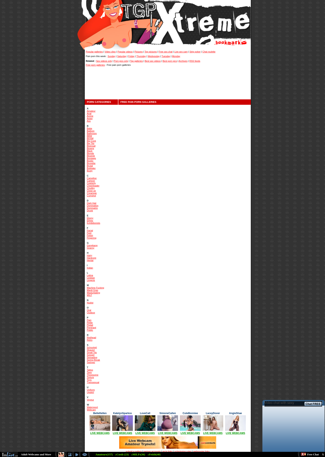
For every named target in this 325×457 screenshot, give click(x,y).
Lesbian (91, 278)
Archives (183, 61)
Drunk (90, 210)
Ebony (90, 218)
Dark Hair (91, 203)
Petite (90, 322)
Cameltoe (92, 178)
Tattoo (90, 370)
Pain (89, 320)
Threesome (92, 375)
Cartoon (91, 180)
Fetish (90, 235)
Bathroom (92, 133)
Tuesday (165, 56)
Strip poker (194, 51)
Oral (89, 310)
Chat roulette (209, 51)
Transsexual (93, 382)
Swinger (91, 362)
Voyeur (90, 400)
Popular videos (125, 51)
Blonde (90, 153)
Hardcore (91, 258)
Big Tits (90, 143)
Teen (89, 372)
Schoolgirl (92, 347)
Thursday (141, 56)
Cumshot (91, 195)
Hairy (89, 255)
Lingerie (91, 280)
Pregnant (91, 327)
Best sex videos (153, 61)
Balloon (91, 131)
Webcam (91, 409)
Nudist (90, 302)
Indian (90, 268)
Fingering (91, 238)
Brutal (90, 166)
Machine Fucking (95, 287)
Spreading (92, 357)
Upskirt (90, 392)
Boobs (90, 161)
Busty (90, 170)
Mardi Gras (92, 290)
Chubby (91, 188)
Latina (90, 275)
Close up (91, 190)
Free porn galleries (95, 65)
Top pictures (150, 51)
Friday (131, 56)
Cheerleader (93, 185)
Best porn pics (169, 61)
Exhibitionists (93, 223)
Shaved (91, 350)
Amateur (91, 111)
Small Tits (92, 352)
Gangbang (92, 245)
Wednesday (154, 56)
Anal (89, 113)
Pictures (139, 51)
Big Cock (91, 141)
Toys (89, 380)
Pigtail (90, 325)
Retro (89, 340)
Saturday (121, 56)
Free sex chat (166, 51)
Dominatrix (92, 208)
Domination (92, 205)
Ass (89, 121)
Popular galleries (94, 51)
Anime (90, 116)
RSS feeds (194, 61)
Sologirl (91, 355)
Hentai (90, 260)
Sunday (111, 56)
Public (90, 330)
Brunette (91, 163)
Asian (90, 118)
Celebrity (91, 183)
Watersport (92, 407)
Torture (90, 377)
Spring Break (93, 360)
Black (89, 151)
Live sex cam (181, 51)
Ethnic (90, 220)
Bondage (91, 158)
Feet (89, 233)
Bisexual (91, 146)
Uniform (91, 390)
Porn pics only (121, 61)
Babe (89, 128)
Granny (90, 248)
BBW (89, 136)
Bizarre (90, 148)
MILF (89, 295)
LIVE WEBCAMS (99, 433)
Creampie (92, 193)
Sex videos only (104, 61)
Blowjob (91, 156)
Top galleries (136, 61)
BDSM (90, 138)
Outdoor (91, 312)
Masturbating (93, 292)
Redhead (91, 337)
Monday (176, 56)
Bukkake (91, 168)
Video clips (110, 51)
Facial (90, 230)
